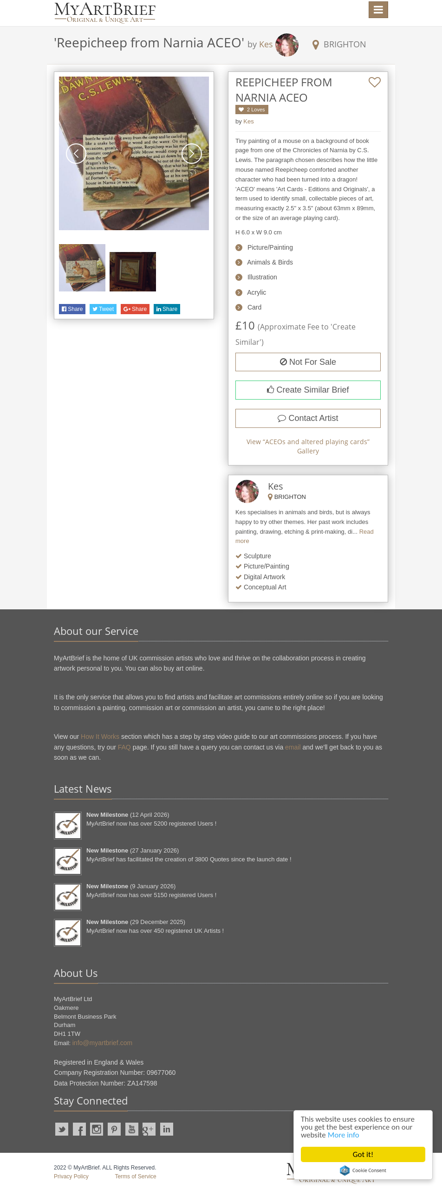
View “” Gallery (308, 446)
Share (72, 309)
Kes (266, 44)
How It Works (100, 736)
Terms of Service (135, 1176)
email (292, 747)
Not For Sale (308, 362)
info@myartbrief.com (102, 1043)
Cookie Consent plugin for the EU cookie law (363, 1170)
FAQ (124, 747)
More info (343, 1135)
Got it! (363, 1154)
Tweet (103, 309)
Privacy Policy (71, 1176)
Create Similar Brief (308, 389)
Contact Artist (308, 418)
